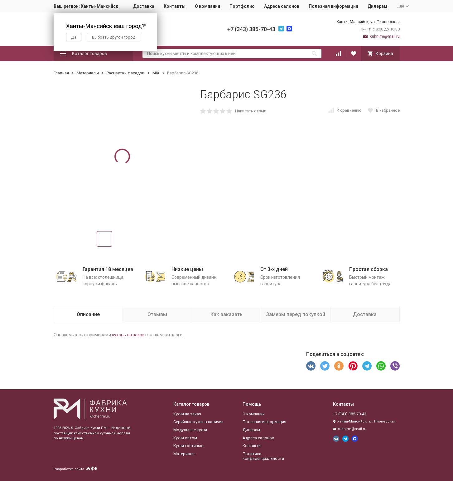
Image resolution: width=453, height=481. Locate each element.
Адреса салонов (281, 6)
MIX (155, 73)
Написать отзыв (251, 111)
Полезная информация (333, 6)
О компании (207, 6)
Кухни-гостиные (188, 445)
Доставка (143, 6)
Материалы (88, 73)
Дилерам (377, 6)
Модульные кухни (190, 429)
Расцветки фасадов (126, 73)
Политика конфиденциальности (263, 456)
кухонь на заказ (128, 334)
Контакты (175, 6)
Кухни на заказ (187, 414)
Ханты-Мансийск (99, 6)
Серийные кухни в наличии (198, 421)
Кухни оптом (185, 438)
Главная (61, 73)
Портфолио (242, 6)
